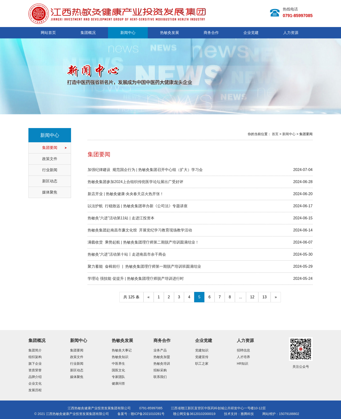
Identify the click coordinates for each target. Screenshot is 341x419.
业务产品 (160, 350)
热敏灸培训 (161, 363)
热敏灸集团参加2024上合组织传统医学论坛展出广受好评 (135, 182)
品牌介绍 (35, 377)
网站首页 (48, 33)
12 (252, 297)
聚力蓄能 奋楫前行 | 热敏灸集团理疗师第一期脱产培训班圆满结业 (144, 266)
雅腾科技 (247, 414)
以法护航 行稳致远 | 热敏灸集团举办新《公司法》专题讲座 (138, 206)
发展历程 (35, 390)
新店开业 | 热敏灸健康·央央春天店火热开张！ (126, 194)
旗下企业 (35, 363)
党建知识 (201, 350)
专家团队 (118, 377)
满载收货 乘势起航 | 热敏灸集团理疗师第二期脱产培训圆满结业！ (143, 242)
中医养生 (118, 363)
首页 (275, 134)
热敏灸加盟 (161, 357)
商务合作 (211, 33)
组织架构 (35, 357)
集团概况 (88, 33)
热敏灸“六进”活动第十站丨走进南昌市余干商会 (127, 254)
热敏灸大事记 (122, 350)
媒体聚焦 (49, 192)
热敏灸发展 (169, 33)
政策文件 (49, 159)
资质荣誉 (35, 370)
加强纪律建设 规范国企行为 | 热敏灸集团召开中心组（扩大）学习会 (146, 170)
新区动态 (49, 181)
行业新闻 (49, 170)
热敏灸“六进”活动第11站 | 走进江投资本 (121, 218)
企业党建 (251, 33)
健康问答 (118, 383)
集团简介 (35, 350)
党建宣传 (201, 357)
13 (264, 297)
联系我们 (160, 377)
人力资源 (290, 33)
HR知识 (242, 363)
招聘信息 (243, 350)
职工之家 (201, 363)
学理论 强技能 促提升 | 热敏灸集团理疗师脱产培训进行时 (136, 278)
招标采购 (160, 370)
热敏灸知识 (120, 357)
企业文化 (35, 383)
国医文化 (118, 370)
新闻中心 (127, 33)
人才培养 (243, 357)
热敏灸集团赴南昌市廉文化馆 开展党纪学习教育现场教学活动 (140, 230)
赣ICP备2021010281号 (148, 414)
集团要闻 (49, 148)
